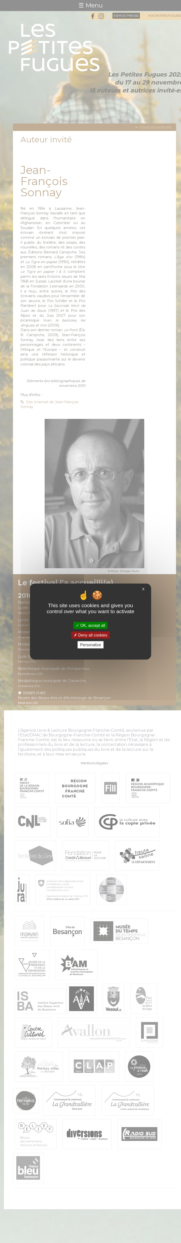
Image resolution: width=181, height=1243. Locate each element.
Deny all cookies (90, 635)
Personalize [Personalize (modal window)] (90, 645)
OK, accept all (90, 625)
